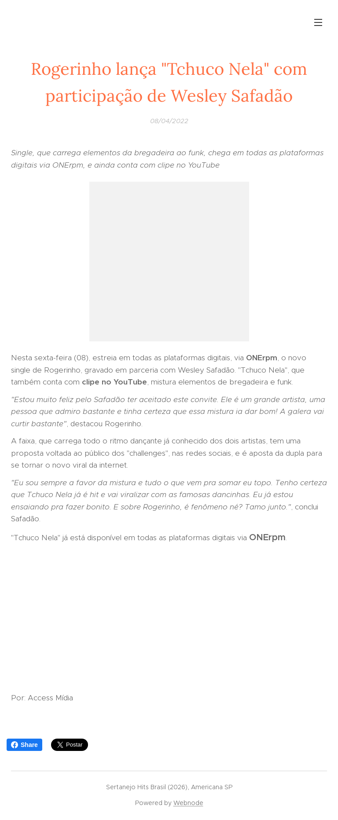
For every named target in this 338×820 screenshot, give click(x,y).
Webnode (188, 803)
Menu (318, 22)
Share (24, 744)
